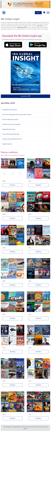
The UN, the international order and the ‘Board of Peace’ (16, 114)
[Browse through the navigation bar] (48, 12)
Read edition (25, 96)
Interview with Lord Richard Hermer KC (12, 139)
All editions (12, 185)
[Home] (3, 12)
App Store (39, 25)
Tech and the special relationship (10, 134)
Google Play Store (22, 27)
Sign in (38, 12)
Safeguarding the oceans (8, 129)
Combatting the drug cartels (9, 109)
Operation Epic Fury (7, 144)
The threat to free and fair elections (11, 124)
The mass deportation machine (10, 119)
